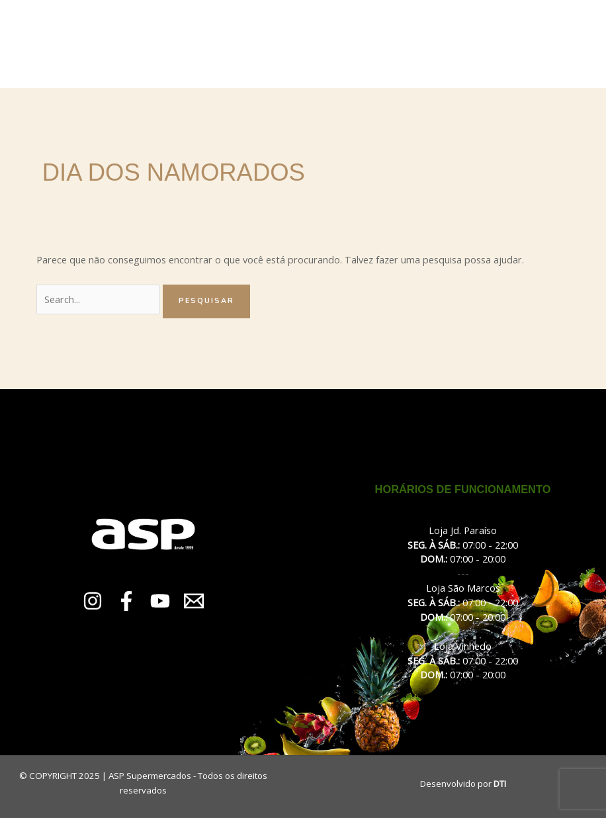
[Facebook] (126, 600)
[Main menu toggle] (572, 43)
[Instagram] (92, 600)
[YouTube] (160, 600)
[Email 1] (193, 600)
